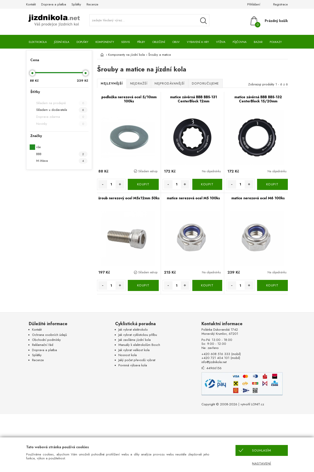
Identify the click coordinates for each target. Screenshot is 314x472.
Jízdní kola (61, 42)
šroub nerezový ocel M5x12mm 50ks (129, 198)
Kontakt (31, 4)
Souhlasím (261, 450)
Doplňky (82, 42)
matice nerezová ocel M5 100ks (193, 198)
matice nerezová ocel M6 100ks (258, 198)
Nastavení (261, 463)
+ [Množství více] (120, 184)
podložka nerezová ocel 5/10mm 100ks (129, 99)
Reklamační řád (42, 344)
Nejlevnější (112, 83)
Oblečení (158, 42)
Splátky (76, 4)
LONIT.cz (257, 404)
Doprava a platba (53, 4)
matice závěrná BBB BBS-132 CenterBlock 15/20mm (258, 99)
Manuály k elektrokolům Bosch (139, 344)
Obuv (176, 42)
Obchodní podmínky (46, 339)
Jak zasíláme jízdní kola (134, 339)
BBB (61, 154)
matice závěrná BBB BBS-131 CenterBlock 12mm (193, 99)
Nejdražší (139, 83)
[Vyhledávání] (203, 20)
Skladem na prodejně (61, 103)
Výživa (220, 42)
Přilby (141, 42)
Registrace (280, 4)
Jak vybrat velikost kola (134, 350)
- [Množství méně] (102, 184)
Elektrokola (38, 42)
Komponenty (105, 42)
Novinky (61, 124)
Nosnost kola (127, 355)
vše (38, 147)
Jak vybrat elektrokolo (133, 329)
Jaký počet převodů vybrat (136, 360)
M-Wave (61, 161)
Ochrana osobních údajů (49, 334)
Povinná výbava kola (132, 365)
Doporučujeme (205, 83)
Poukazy (276, 42)
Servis (125, 42)
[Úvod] (101, 54)
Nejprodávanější (170, 83)
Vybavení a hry (198, 42)
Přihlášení (253, 4)
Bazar (258, 42)
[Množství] (111, 184)
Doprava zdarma (61, 117)
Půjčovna (240, 42)
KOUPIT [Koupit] (143, 184)
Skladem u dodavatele (61, 110)
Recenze (92, 4)
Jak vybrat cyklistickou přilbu (137, 334)
